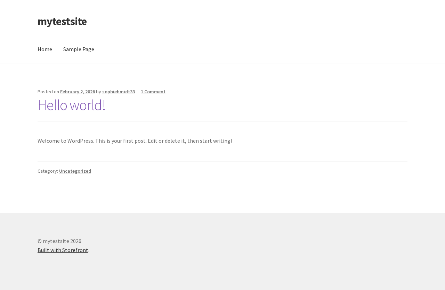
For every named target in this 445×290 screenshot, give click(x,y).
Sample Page (78, 49)
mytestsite (62, 21)
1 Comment (153, 91)
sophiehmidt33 (118, 91)
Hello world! (72, 105)
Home (45, 49)
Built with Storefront (63, 249)
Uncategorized (75, 171)
